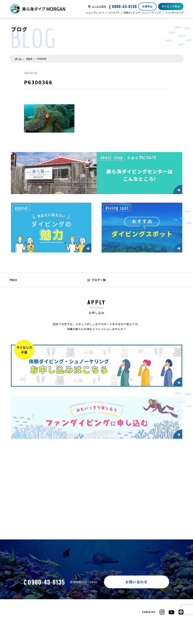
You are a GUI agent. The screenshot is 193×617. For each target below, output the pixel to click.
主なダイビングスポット (23, 598)
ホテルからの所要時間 (75, 593)
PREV (13, 235)
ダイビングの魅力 (19, 593)
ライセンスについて (21, 583)
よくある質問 (99, 6)
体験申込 (147, 6)
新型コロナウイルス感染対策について (162, 583)
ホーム (18, 58)
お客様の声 (118, 588)
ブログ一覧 (96, 235)
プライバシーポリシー (153, 588)
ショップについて (95, 12)
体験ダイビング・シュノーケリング (142, 12)
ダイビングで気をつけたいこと (80, 588)
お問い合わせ (136, 536)
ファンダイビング (174, 12)
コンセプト (114, 12)
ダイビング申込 (171, 6)
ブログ (29, 58)
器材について (70, 598)
